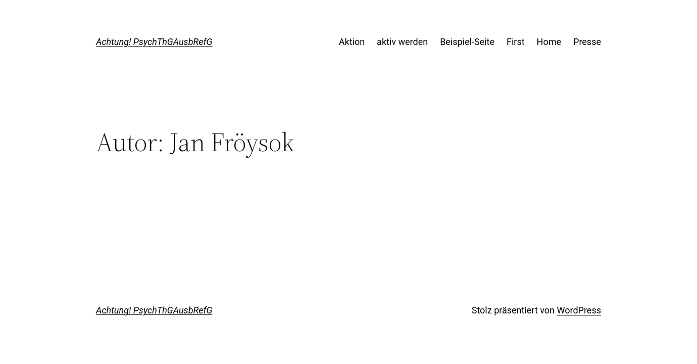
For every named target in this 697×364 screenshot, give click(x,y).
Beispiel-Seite (467, 41)
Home (549, 41)
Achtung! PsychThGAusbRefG (154, 41)
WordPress (579, 310)
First (516, 41)
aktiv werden (402, 41)
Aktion (352, 41)
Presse (587, 41)
